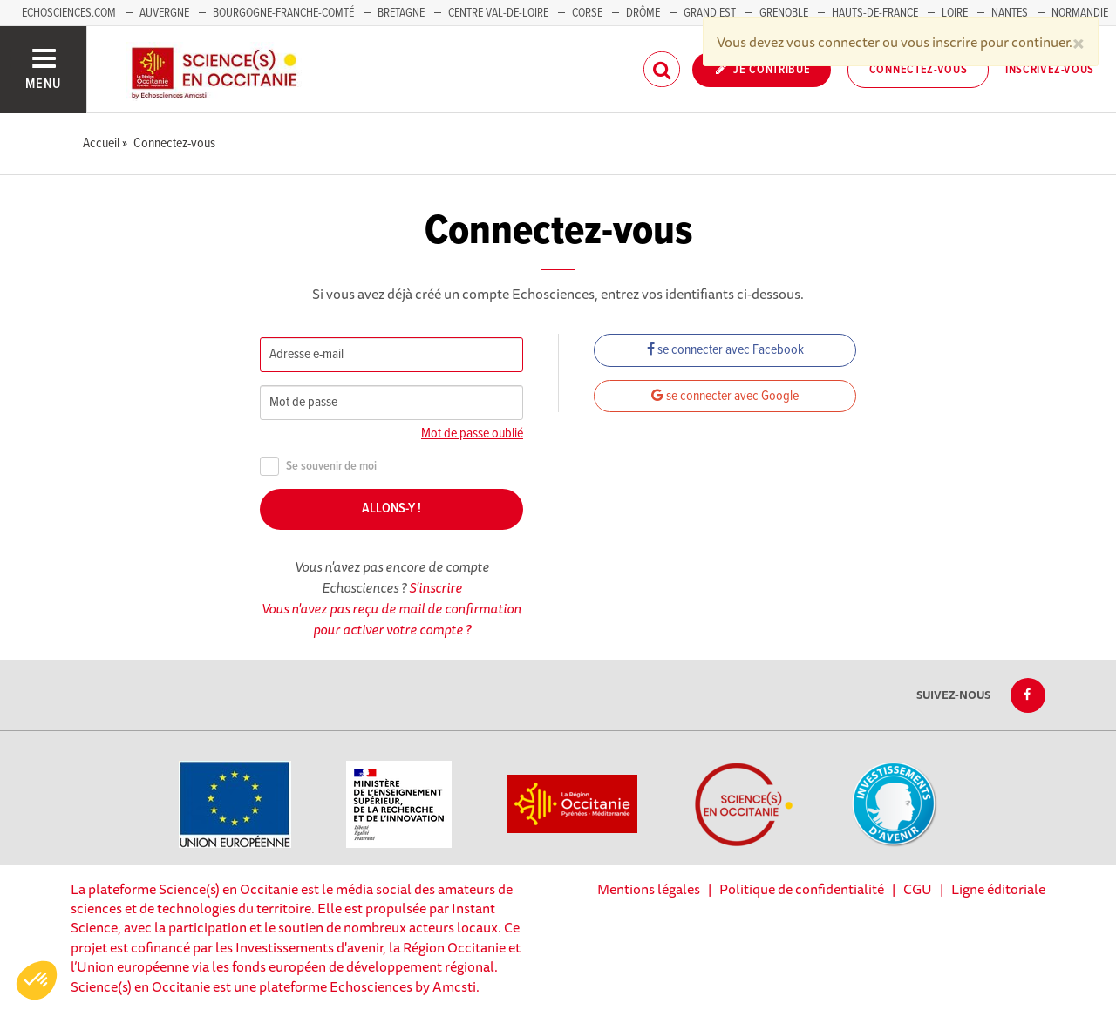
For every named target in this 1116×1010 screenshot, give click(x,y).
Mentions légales (648, 889)
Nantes (1009, 13)
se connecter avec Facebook (725, 350)
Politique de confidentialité (801, 889)
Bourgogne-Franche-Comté (283, 13)
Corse (587, 13)
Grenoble (785, 13)
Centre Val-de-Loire (498, 13)
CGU (917, 889)
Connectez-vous (918, 70)
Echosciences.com (69, 13)
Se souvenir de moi (318, 467)
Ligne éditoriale (998, 889)
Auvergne (164, 13)
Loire (955, 13)
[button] (37, 980)
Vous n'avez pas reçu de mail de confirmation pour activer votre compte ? (391, 619)
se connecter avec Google (725, 396)
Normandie (1079, 13)
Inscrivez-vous (1049, 70)
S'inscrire (435, 587)
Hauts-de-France (875, 13)
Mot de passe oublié (472, 433)
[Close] (1078, 41)
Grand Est (710, 13)
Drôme (643, 13)
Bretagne (401, 13)
